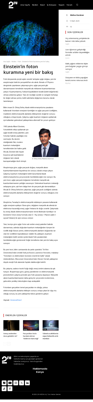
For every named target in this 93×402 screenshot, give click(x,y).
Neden (14, 62)
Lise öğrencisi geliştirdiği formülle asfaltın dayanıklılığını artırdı (77, 51)
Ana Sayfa (6, 62)
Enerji (25, 329)
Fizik (19, 62)
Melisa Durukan (77, 15)
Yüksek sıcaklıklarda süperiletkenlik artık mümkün (49, 337)
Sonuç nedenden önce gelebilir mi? (11, 334)
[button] (77, 4)
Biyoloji (67, 81)
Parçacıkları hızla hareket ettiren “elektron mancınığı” (30, 337)
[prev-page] (4, 346)
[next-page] (8, 346)
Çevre (67, 57)
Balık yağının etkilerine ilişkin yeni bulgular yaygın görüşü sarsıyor (76, 65)
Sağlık (67, 43)
